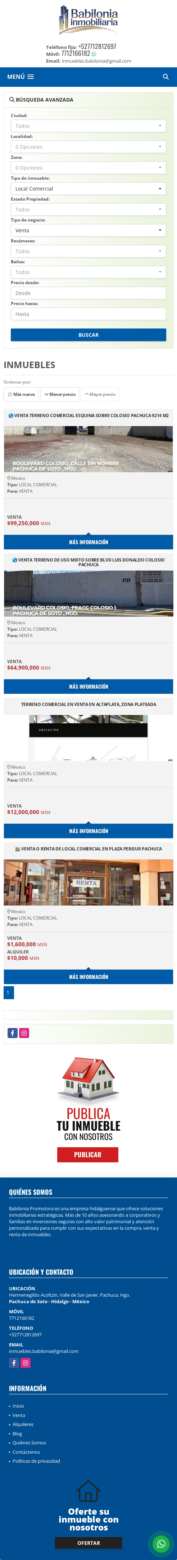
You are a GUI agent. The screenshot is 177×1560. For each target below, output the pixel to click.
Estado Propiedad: (30, 199)
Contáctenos (26, 1452)
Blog (17, 1433)
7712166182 (76, 53)
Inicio (18, 1406)
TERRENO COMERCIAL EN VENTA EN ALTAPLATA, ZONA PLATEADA (88, 704)
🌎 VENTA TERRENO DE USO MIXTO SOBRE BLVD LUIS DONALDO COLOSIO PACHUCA (88, 562)
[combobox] (88, 126)
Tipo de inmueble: (30, 178)
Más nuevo (21, 394)
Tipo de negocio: (28, 220)
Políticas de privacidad (36, 1461)
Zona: (16, 157)
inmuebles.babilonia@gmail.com (43, 1351)
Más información (88, 542)
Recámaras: (23, 241)
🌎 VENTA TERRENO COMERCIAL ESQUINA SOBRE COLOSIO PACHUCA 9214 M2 (88, 416)
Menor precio (59, 394)
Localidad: (22, 136)
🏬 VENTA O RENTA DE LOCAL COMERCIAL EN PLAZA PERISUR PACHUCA (88, 849)
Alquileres (23, 1424)
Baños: (18, 262)
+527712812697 (97, 46)
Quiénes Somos (29, 1442)
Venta (19, 1415)
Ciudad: (19, 115)
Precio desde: (25, 283)
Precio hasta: (24, 303)
